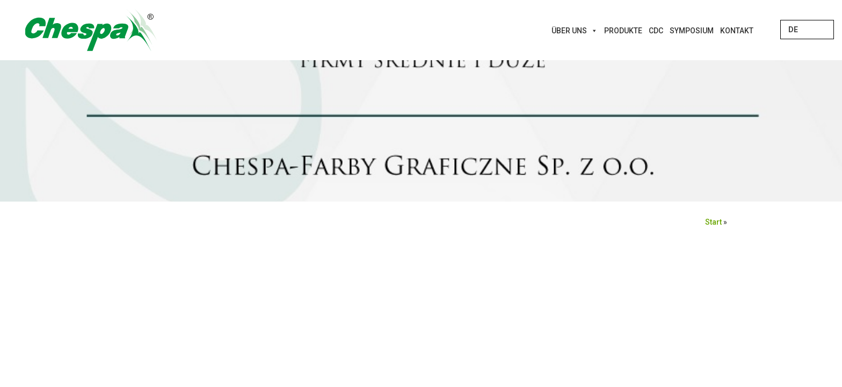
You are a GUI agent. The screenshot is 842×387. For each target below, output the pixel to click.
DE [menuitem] (793, 29)
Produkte (623, 30)
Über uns (574, 30)
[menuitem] (807, 29)
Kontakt (736, 30)
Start (713, 222)
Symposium (692, 30)
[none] (807, 29)
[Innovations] (760, 30)
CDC (656, 30)
